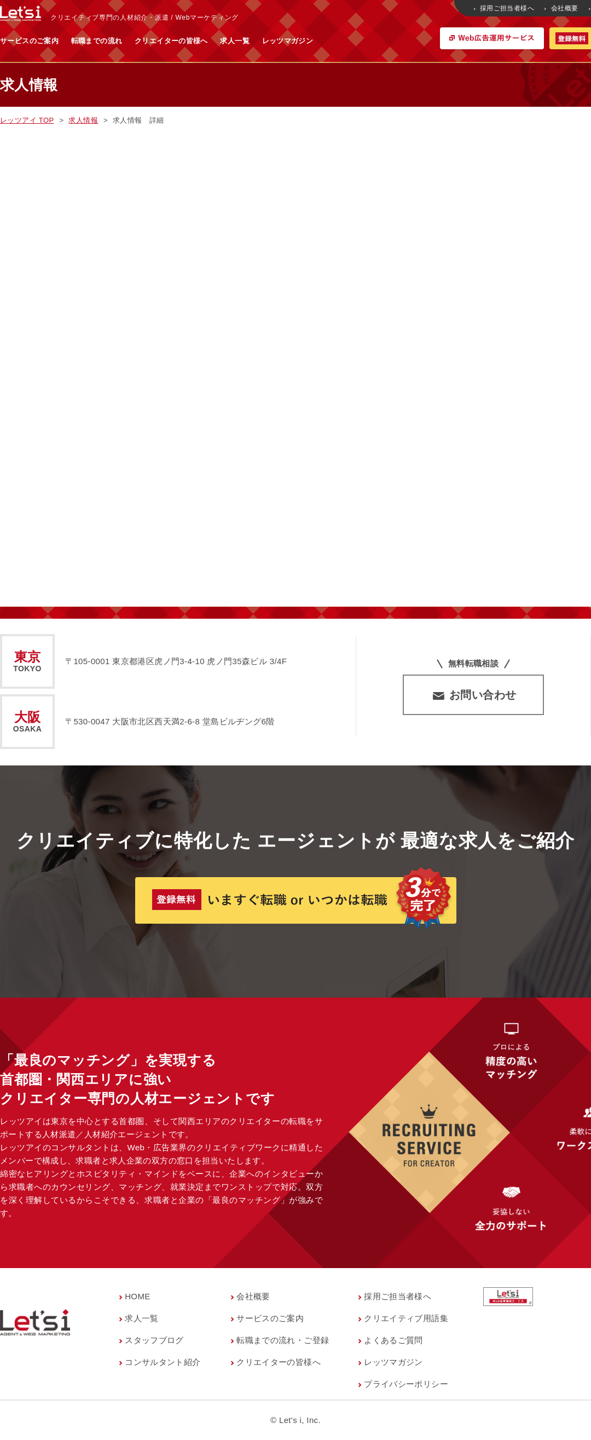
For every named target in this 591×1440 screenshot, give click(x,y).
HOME (137, 1296)
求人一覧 (342, 41)
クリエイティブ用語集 (406, 1318)
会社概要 (562, 8)
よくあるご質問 (393, 1340)
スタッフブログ (154, 1340)
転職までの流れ (204, 41)
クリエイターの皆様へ (279, 41)
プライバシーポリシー (406, 1384)
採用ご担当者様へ (505, 8)
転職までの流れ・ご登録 (282, 1340)
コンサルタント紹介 (162, 1362)
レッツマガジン (395, 41)
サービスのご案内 (137, 41)
